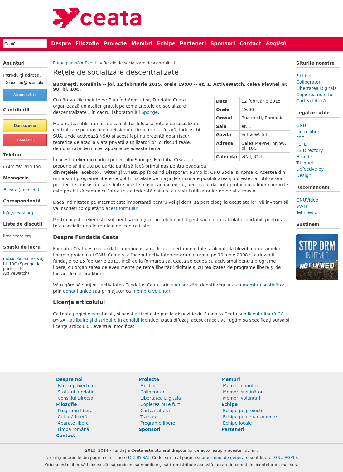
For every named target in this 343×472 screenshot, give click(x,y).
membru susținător (263, 284)
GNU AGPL (284, 457)
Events (92, 63)
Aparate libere (73, 423)
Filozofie (87, 43)
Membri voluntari (241, 398)
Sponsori (222, 43)
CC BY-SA (139, 457)
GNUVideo (307, 199)
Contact (250, 43)
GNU (301, 125)
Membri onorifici (240, 385)
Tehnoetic (306, 212)
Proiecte (115, 43)
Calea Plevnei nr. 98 (22, 259)
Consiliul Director (76, 398)
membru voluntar (151, 291)
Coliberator (308, 82)
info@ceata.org (18, 213)
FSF (300, 137)
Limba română (73, 429)
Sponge (149, 112)
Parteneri (193, 43)
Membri (141, 43)
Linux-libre (307, 131)
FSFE (301, 144)
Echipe (166, 43)
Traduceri (150, 416)
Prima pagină (66, 63)
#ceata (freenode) (21, 189)
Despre (61, 43)
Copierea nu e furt (316, 94)
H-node (304, 156)
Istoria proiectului (77, 385)
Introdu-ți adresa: (22, 75)
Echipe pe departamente (250, 416)
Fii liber (304, 75)
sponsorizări (184, 284)
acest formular (122, 208)
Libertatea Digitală (316, 88)
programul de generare (225, 457)
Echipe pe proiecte (243, 410)
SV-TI (301, 206)
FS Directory (309, 150)
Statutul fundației (77, 391)
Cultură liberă (72, 416)
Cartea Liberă (311, 100)
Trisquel (304, 162)
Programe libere (75, 410)
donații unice (77, 291)
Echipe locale (237, 423)
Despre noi (69, 379)
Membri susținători (243, 391)
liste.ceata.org (17, 236)
